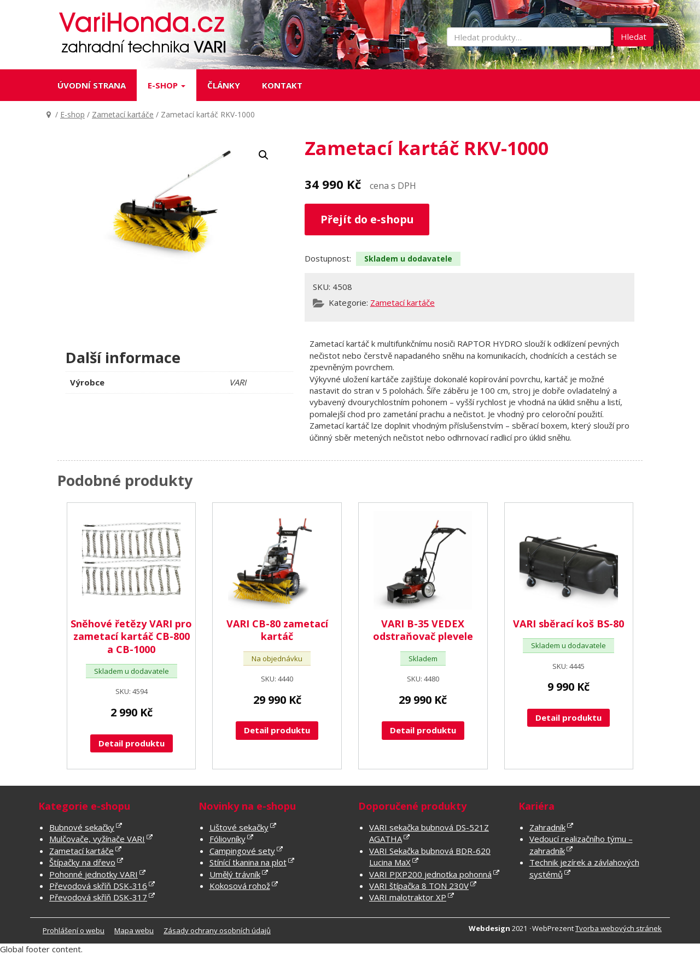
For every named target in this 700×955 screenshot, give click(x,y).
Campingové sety (242, 850)
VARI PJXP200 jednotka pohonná (430, 874)
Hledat (633, 36)
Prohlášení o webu (73, 930)
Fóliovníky (227, 838)
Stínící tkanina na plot (248, 862)
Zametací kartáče (123, 114)
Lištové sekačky (239, 827)
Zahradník (547, 827)
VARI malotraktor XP (407, 897)
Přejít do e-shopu (366, 219)
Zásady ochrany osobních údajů (217, 930)
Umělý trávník (234, 874)
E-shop (166, 85)
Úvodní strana (91, 85)
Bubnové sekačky (81, 827)
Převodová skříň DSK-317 (98, 897)
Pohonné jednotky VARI (93, 874)
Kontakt (282, 85)
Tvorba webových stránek (618, 928)
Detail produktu (131, 743)
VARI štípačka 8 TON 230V (419, 885)
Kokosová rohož (239, 885)
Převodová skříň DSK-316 (98, 885)
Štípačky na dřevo (82, 862)
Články (223, 85)
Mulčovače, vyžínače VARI (97, 838)
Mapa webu (134, 930)
